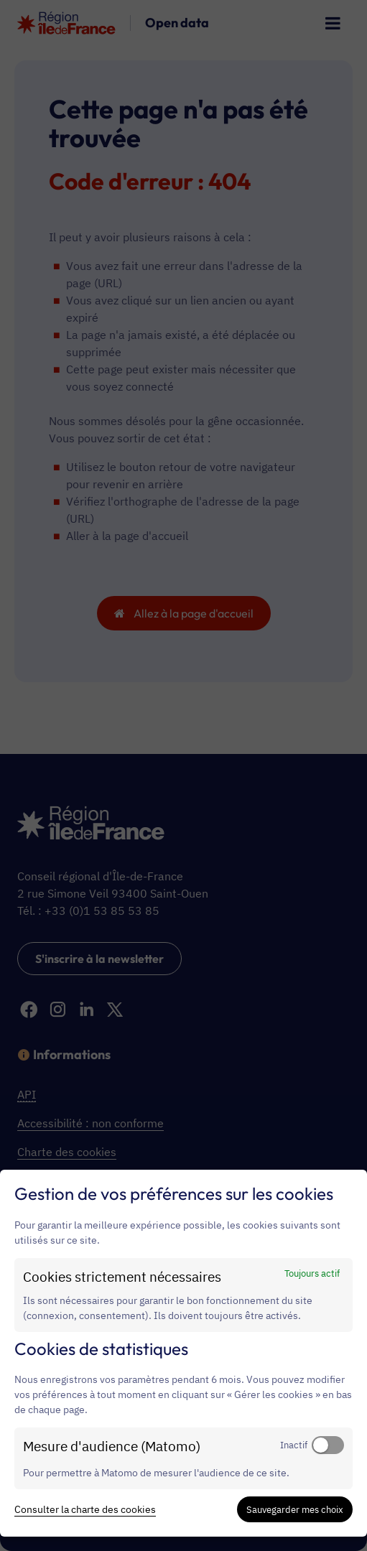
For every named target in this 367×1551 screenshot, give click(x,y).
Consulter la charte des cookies (85, 1509)
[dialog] (183, 1353)
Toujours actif (312, 1273)
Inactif (293, 1444)
